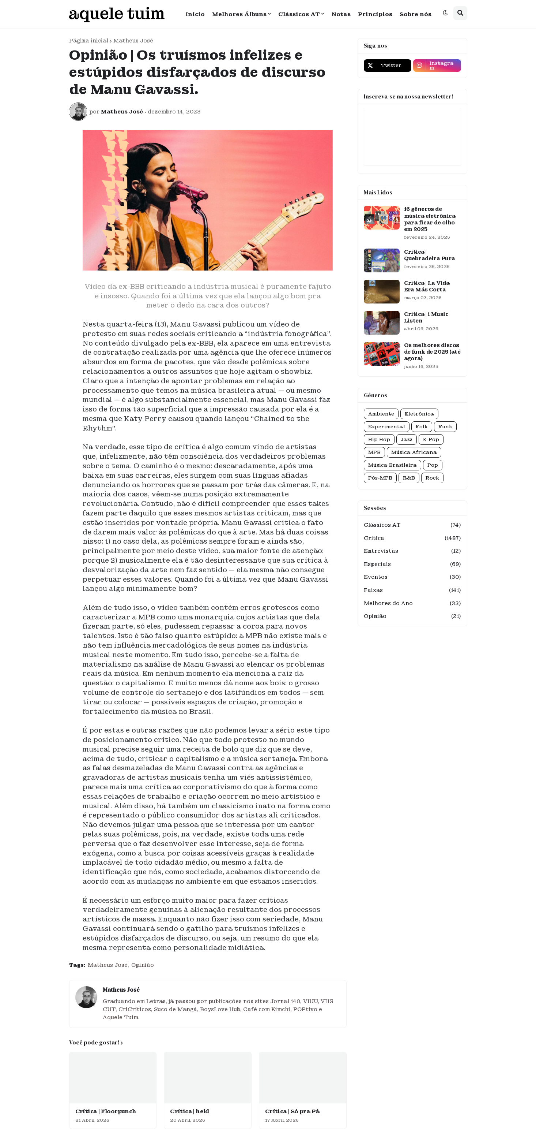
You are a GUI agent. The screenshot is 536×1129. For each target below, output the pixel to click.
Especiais (412, 564)
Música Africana (414, 452)
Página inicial (88, 40)
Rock (432, 478)
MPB (374, 452)
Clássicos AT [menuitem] (299, 14)
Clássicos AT (412, 525)
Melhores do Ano (412, 603)
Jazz (406, 439)
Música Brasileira (392, 465)
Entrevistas (412, 551)
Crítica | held (189, 1111)
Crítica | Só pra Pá (292, 1111)
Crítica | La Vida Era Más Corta (426, 286)
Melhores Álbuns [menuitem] (239, 14)
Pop (432, 465)
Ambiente (381, 414)
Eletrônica (419, 414)
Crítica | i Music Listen (426, 317)
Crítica (412, 538)
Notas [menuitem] (341, 14)
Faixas (412, 590)
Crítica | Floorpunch (105, 1111)
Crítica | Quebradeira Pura (429, 255)
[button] (445, 13)
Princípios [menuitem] (375, 14)
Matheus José (133, 40)
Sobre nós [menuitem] (415, 14)
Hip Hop (379, 439)
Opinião (142, 965)
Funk (445, 427)
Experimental (386, 427)
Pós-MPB (380, 478)
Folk (422, 427)
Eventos (412, 577)
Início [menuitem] (195, 14)
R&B (409, 478)
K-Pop (431, 439)
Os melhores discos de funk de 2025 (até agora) (432, 352)
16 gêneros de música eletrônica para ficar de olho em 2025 (429, 219)
